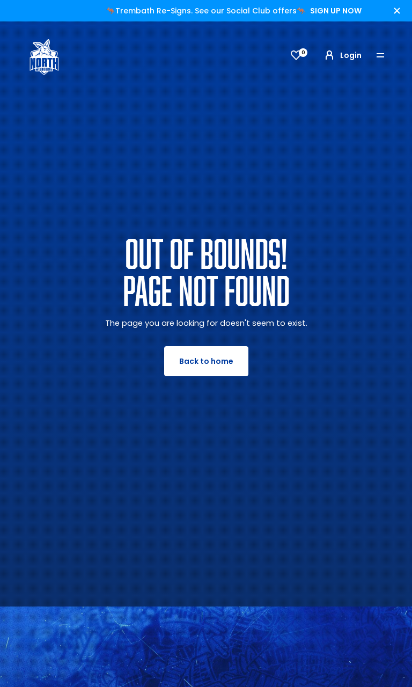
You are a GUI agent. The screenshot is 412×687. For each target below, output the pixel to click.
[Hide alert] (397, 10)
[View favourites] (296, 55)
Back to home (206, 361)
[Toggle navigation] (388, 55)
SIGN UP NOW (336, 10)
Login (342, 55)
